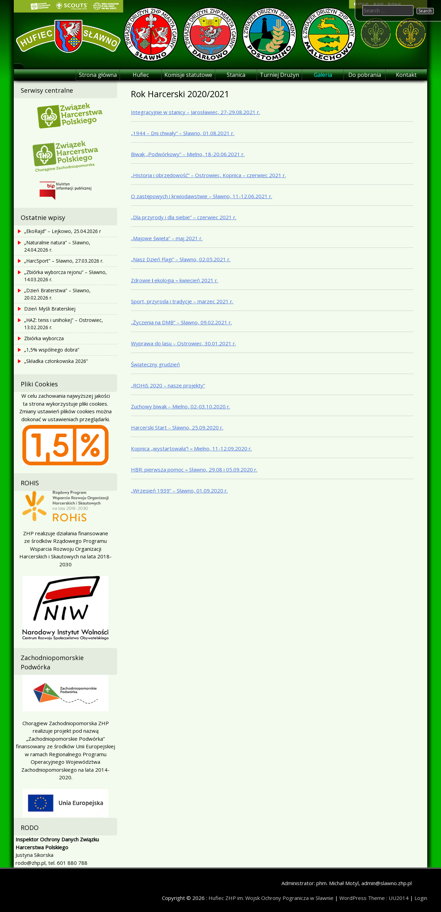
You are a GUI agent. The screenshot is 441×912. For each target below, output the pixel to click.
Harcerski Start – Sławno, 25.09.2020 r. (177, 427)
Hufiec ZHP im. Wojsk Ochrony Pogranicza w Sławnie (271, 897)
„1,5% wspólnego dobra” (51, 349)
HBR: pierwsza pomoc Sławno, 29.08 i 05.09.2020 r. (194, 469)
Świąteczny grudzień (155, 364)
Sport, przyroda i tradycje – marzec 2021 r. (182, 301)
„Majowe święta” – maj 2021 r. (167, 238)
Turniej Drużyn (279, 75)
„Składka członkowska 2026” (56, 361)
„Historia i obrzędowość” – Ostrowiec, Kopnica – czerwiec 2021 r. (208, 175)
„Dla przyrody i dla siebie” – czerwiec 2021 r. (183, 217)
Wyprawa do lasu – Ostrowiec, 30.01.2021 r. (183, 343)
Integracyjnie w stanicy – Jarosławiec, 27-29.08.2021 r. (195, 112)
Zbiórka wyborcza (44, 338)
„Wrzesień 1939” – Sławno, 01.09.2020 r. (179, 490)
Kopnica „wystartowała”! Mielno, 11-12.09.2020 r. (191, 448)
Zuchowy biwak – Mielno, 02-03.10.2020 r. (180, 406)
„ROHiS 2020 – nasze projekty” (168, 385)
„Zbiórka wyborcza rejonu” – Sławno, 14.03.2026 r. (65, 276)
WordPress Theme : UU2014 (374, 897)
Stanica (236, 75)
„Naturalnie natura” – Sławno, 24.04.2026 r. (57, 246)
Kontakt (406, 75)
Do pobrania (364, 75)
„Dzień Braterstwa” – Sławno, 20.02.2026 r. (57, 294)
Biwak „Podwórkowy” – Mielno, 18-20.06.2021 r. (188, 154)
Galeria (323, 75)
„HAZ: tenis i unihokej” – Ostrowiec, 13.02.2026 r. (63, 324)
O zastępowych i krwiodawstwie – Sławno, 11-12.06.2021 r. (201, 196)
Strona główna (98, 75)
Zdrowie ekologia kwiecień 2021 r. (174, 280)
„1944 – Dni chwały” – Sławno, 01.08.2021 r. (182, 133)
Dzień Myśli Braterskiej (49, 308)
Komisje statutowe (188, 75)
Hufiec (141, 75)
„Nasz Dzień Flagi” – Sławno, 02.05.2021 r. (180, 259)
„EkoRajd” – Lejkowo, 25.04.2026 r (62, 231)
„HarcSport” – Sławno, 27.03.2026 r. (63, 260)
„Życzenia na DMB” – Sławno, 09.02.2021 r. (181, 322)
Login (420, 897)
